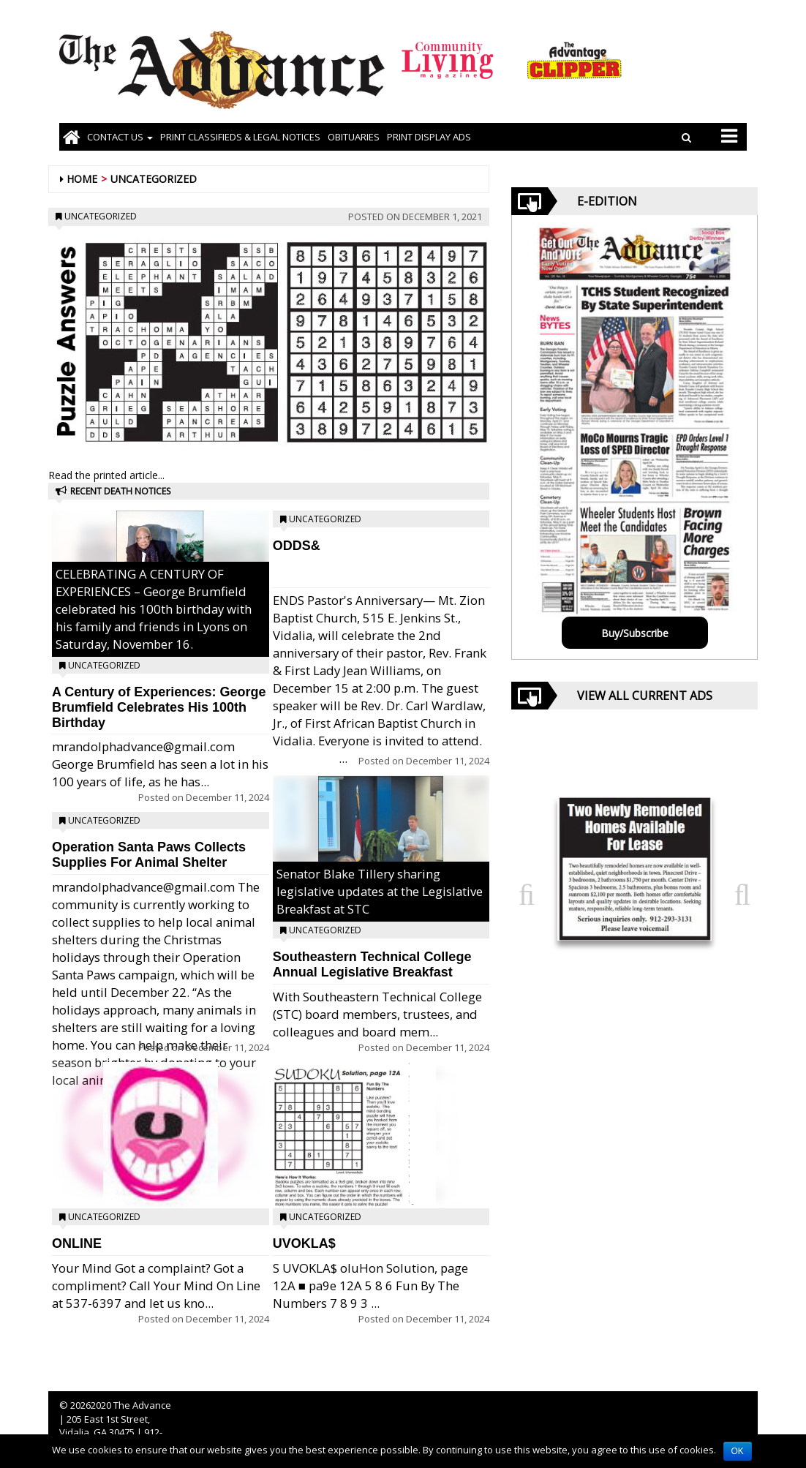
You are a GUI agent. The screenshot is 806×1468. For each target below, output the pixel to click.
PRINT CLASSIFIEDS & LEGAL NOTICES (240, 136)
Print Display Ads (429, 136)
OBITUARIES (354, 136)
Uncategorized (153, 179)
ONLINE (77, 1243)
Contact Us (120, 136)
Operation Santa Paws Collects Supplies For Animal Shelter (149, 855)
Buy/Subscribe (634, 633)
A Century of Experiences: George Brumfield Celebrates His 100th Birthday (158, 707)
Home (82, 179)
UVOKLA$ (304, 1243)
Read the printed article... (106, 475)
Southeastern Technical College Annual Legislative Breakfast (372, 964)
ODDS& (296, 545)
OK (737, 1451)
